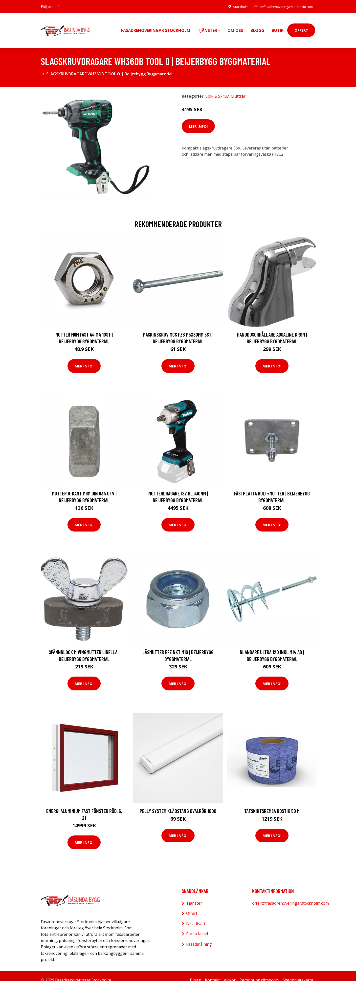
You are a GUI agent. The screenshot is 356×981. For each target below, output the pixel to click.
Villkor (230, 972)
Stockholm (230, 6)
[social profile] (58, 6)
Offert (301, 26)
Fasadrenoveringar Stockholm (155, 26)
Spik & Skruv (217, 88)
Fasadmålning (199, 936)
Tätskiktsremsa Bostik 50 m (272, 803)
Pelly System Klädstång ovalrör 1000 (178, 803)
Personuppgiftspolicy (259, 972)
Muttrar (238, 88)
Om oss (235, 26)
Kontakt (212, 972)
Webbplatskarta (298, 972)
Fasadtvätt (195, 915)
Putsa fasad (197, 925)
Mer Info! (198, 118)
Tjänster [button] (207, 26)
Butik (278, 26)
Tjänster (194, 895)
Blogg (257, 26)
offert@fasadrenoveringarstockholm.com (278, 6)
